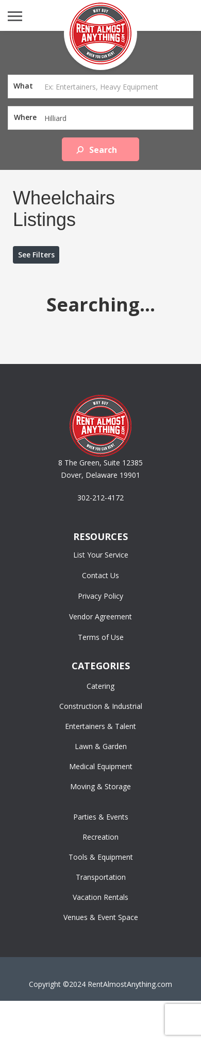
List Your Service (100, 555)
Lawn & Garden (101, 746)
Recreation (100, 837)
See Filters (36, 254)
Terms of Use (101, 637)
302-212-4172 (100, 497)
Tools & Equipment (101, 857)
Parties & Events (100, 817)
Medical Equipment (100, 766)
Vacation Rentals (100, 897)
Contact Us (100, 575)
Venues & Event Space (100, 917)
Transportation (101, 877)
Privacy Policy (100, 596)
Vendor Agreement (100, 616)
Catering (100, 686)
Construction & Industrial (100, 706)
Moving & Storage (100, 786)
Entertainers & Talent (100, 726)
